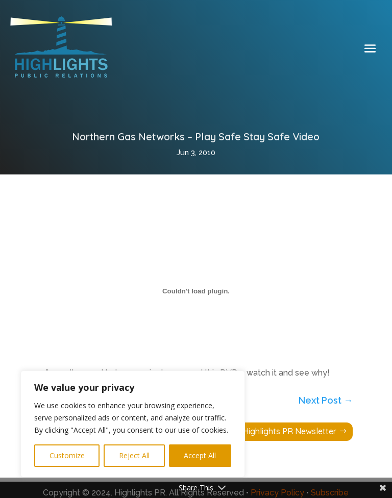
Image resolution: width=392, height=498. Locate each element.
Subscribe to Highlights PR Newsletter (265, 431)
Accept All (200, 455)
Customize (67, 455)
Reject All (134, 455)
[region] (132, 424)
